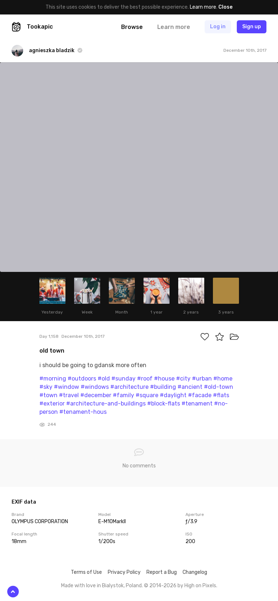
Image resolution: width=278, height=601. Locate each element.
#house (164, 378)
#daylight (173, 395)
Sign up (251, 27)
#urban (202, 378)
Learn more (203, 7)
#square (147, 395)
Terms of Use (86, 572)
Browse (132, 27)
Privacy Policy (124, 572)
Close (225, 7)
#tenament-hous (83, 411)
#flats (221, 395)
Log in (218, 27)
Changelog (195, 572)
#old (104, 378)
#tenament (197, 403)
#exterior (52, 403)
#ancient (190, 386)
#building (163, 386)
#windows (95, 386)
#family (123, 395)
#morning (52, 378)
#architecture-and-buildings (106, 403)
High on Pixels (200, 586)
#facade (199, 395)
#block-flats (163, 403)
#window (66, 386)
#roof (145, 378)
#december (95, 395)
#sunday (123, 378)
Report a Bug (161, 572)
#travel (69, 395)
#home (222, 378)
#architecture (129, 386)
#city (183, 378)
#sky (45, 386)
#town (48, 395)
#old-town (218, 386)
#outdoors (82, 378)
